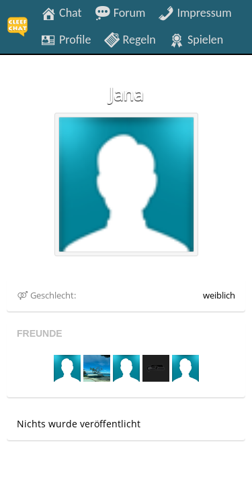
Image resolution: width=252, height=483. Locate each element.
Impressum (194, 12)
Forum (120, 12)
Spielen (196, 39)
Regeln (129, 39)
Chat (61, 12)
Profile (65, 39)
